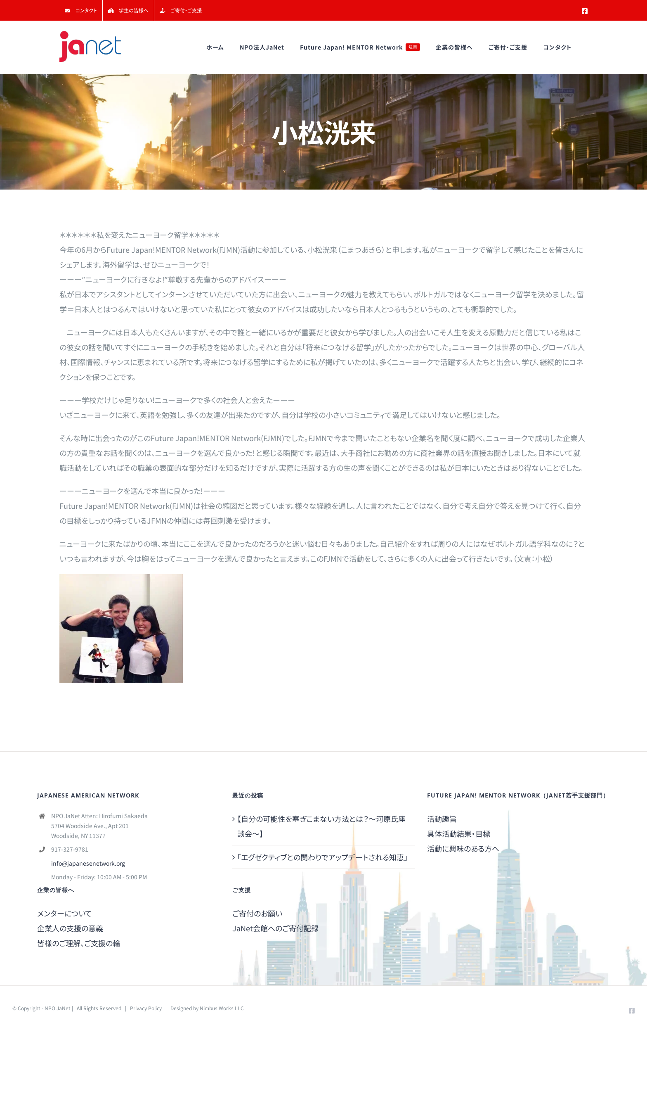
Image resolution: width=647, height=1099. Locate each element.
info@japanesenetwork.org (88, 863)
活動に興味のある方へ (463, 848)
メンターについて (64, 913)
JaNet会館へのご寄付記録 (275, 928)
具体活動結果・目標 (458, 833)
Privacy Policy (146, 1007)
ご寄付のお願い (257, 913)
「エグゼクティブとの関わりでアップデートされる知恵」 (322, 857)
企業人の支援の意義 (70, 928)
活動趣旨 (442, 818)
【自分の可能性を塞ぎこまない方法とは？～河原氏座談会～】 (321, 826)
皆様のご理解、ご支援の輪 (78, 943)
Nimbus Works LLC (222, 1007)
